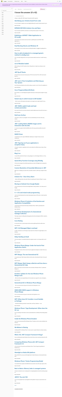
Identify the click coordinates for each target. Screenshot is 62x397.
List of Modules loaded (22, 63)
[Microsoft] (1, 1)
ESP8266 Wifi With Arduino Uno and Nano (28, 28)
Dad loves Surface (20, 115)
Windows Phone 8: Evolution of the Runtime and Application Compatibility (29, 202)
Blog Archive (20, 9)
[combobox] (6, 10)
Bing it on (18, 153)
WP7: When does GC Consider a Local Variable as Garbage (29, 300)
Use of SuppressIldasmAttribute (24, 90)
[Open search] (57, 1)
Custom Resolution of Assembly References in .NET (30, 168)
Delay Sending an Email (22, 237)
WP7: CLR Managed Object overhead (26, 228)
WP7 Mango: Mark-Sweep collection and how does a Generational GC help (31, 264)
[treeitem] (6, 12)
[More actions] (46, 9)
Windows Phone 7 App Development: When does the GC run (31, 309)
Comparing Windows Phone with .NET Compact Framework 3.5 (29, 343)
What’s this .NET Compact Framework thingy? (29, 335)
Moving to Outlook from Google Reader (27, 184)
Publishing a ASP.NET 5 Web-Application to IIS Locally (28, 36)
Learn (15, 9)
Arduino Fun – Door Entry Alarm (24, 176)
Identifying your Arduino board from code (28, 21)
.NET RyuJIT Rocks (20, 72)
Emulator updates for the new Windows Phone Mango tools (29, 274)
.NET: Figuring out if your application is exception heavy (27, 144)
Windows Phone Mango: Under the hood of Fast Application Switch (29, 246)
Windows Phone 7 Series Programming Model (29, 361)
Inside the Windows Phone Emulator (26, 319)
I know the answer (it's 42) (27, 9)
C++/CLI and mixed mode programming (27, 192)
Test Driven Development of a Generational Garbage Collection (28, 212)
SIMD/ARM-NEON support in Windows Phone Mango (27, 291)
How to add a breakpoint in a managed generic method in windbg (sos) (29, 54)
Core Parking (19, 221)
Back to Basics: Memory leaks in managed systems (30, 368)
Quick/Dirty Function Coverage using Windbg (29, 160)
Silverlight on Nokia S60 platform (25, 352)
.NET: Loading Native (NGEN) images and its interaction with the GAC (28, 124)
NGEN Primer (19, 134)
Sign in (60, 1)
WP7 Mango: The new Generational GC (26, 254)
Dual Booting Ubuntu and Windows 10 (26, 46)
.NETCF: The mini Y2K (21, 377)
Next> (16, 385)
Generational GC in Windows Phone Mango (28, 283)
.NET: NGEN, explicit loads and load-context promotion (26, 107)
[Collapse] (12, 8)
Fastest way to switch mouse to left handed (28, 99)
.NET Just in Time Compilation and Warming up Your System (29, 82)
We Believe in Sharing (21, 327)
